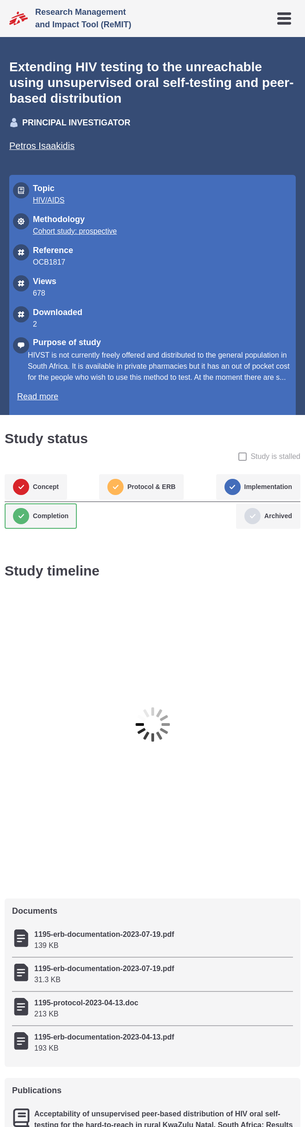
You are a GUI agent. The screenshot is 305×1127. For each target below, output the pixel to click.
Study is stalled (275, 456)
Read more (37, 396)
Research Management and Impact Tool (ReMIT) (83, 18)
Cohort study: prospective (75, 231)
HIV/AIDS (48, 200)
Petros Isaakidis (42, 146)
